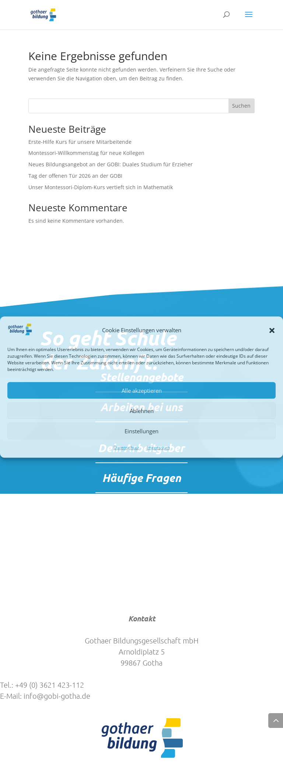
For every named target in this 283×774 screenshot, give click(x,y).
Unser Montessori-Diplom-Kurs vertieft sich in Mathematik (100, 187)
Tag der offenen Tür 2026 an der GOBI (75, 175)
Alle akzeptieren (142, 390)
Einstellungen (141, 431)
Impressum (158, 448)
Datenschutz (126, 448)
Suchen (241, 105)
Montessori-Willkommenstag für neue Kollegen (86, 152)
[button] (272, 330)
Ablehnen (142, 410)
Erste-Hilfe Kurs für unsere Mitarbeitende (80, 141)
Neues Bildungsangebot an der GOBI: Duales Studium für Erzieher (110, 164)
